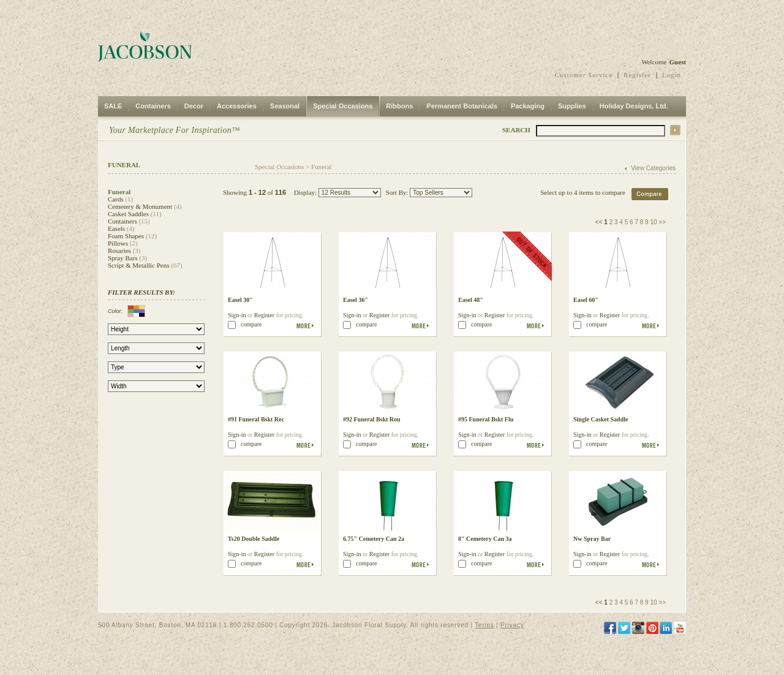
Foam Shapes (126, 235)
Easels (116, 228)
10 (653, 222)
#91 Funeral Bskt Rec (256, 419)
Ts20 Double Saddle (253, 538)
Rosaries (119, 250)
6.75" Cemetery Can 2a (373, 538)
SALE (113, 106)
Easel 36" (355, 299)
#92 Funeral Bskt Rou (372, 419)
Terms (484, 625)
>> (662, 222)
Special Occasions (342, 106)
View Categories (653, 168)
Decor (193, 106)
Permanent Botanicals (461, 106)
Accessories (237, 106)
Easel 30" (240, 299)
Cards (116, 199)
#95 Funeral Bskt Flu (485, 419)
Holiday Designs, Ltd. (634, 106)
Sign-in (237, 315)
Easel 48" (470, 299)
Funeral (321, 166)
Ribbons (399, 106)
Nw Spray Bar (592, 538)
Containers (152, 106)
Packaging (528, 106)
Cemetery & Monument (140, 206)
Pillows (118, 243)
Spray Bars (123, 258)
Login (671, 74)
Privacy (512, 625)
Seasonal (285, 106)
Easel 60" (585, 299)
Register (637, 74)
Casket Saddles (128, 213)
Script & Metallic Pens (139, 265)
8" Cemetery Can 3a (484, 538)
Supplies (572, 106)
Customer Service (584, 74)
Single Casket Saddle (600, 419)
